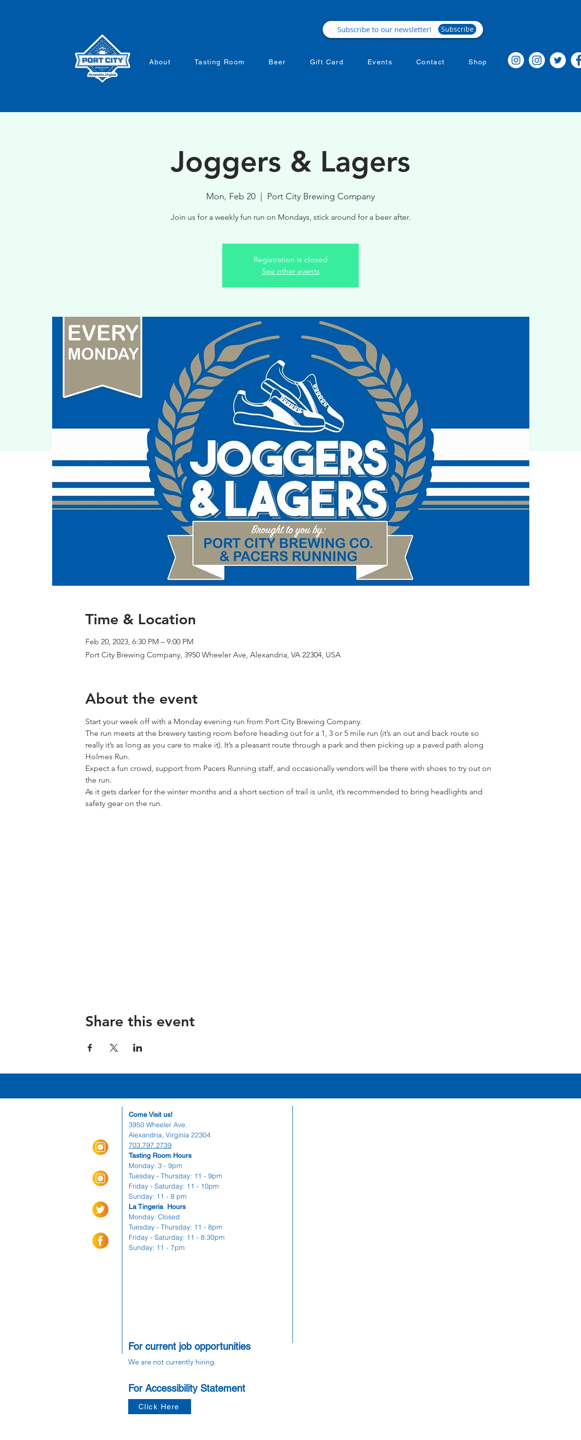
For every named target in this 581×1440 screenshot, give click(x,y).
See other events (291, 271)
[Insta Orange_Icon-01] (100, 1147)
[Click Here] (159, 1406)
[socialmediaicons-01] (100, 1240)
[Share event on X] (113, 1048)
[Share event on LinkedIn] (137, 1048)
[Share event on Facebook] (90, 1048)
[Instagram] (516, 60)
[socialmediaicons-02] (100, 1209)
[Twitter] (558, 60)
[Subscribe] (457, 29)
